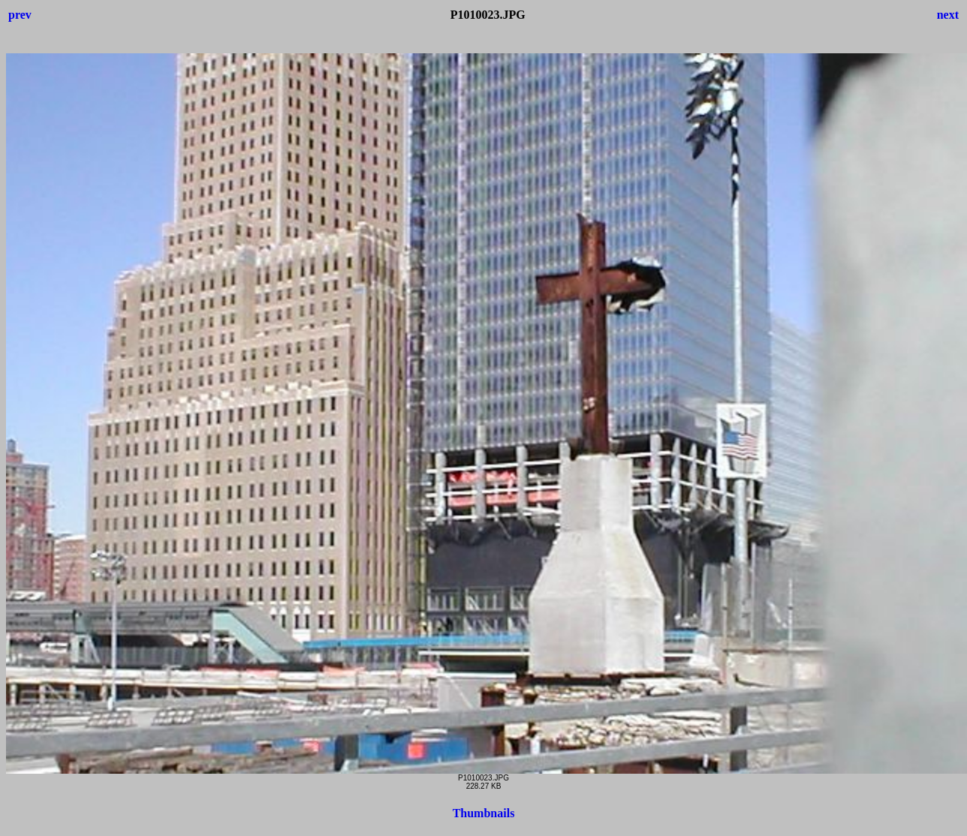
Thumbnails (484, 813)
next (948, 14)
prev (20, 14)
